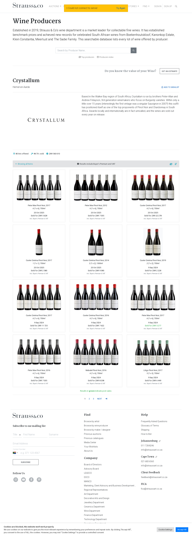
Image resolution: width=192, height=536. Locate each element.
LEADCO (88, 473)
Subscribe (25, 462)
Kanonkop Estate (163, 35)
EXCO (86, 477)
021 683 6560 (147, 461)
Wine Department (92, 511)
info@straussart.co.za (151, 450)
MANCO (88, 481)
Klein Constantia (23, 39)
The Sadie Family (65, 39)
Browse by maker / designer (97, 430)
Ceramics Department (94, 506)
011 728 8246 (147, 445)
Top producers (86, 57)
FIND (145, 6)
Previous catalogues (94, 438)
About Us (88, 451)
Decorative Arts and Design (96, 498)
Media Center (90, 442)
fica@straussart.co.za (151, 489)
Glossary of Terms (150, 425)
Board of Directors (93, 464)
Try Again (120, 8)
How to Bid (146, 434)
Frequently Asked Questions (154, 421)
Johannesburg (149, 441)
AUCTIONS (54, 6)
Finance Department (93, 515)
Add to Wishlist (170, 87)
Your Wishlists (91, 446)
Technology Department (95, 519)
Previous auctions (92, 434)
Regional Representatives (96, 490)
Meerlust (41, 39)
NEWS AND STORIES (127, 6)
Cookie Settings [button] (165, 529)
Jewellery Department (94, 502)
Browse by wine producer (96, 425)
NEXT (99, 399)
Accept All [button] (181, 529)
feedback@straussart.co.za (154, 477)
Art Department (91, 494)
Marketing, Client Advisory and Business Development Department (115, 485)
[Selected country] (16, 453)
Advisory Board (91, 469)
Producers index (105, 57)
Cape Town (147, 457)
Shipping (145, 430)
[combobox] (17, 434)
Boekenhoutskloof (138, 35)
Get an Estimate (169, 71)
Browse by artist (91, 421)
